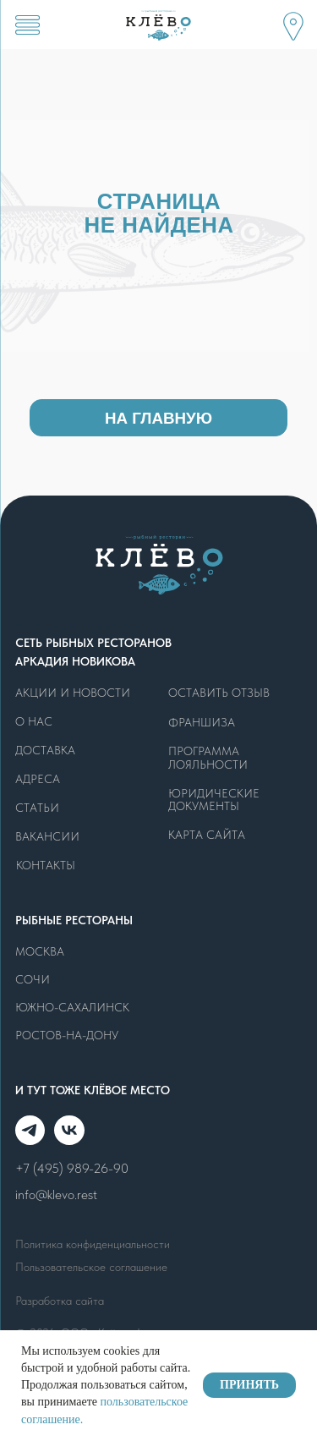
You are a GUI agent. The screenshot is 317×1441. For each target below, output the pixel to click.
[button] (293, 26)
